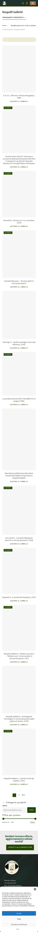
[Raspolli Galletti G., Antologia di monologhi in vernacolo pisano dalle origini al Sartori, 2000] (19, 689)
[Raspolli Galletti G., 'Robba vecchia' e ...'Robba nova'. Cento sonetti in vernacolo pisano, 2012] (19, 628)
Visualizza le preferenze (19, 924)
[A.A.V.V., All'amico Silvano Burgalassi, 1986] (19, 68)
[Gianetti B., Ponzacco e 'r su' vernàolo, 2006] (19, 194)
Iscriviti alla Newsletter (20, 847)
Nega (19, 919)
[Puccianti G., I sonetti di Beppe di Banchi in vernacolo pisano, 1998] (19, 510)
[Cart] (27, 3)
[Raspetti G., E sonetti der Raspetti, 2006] (19, 571)
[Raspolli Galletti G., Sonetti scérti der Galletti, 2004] (19, 752)
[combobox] (14, 17)
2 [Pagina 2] (18, 795)
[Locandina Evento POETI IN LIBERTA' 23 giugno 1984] (19, 374)
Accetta (18, 913)
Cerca (4, 806)
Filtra (32, 822)
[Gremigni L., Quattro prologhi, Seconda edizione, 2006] (19, 315)
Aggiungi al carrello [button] (19, 101)
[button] (35, 889)
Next (23, 795)
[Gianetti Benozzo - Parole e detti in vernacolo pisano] (19, 254)
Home (4, 25)
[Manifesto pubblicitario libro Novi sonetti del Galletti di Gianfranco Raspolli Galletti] (19, 439)
